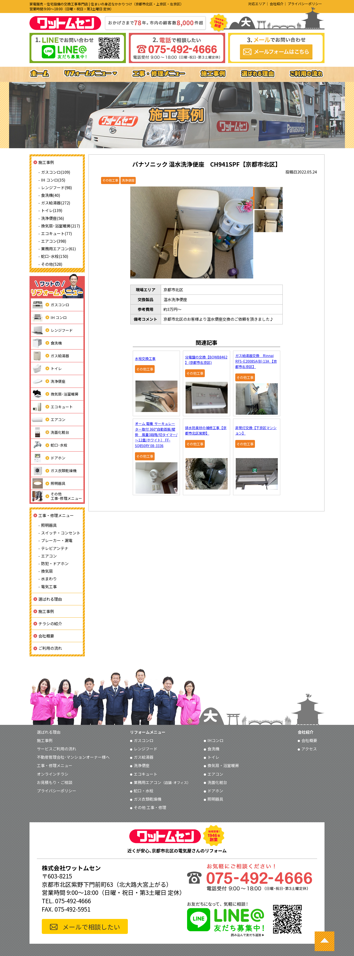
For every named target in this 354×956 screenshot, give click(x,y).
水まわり (49, 579)
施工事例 (46, 162)
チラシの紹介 (50, 623)
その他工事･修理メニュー (56, 496)
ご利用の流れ (50, 648)
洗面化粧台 (50, 432)
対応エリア (257, 3)
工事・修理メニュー (56, 515)
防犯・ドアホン (55, 563)
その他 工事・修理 (150, 807)
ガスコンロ (50, 305)
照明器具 (48, 483)
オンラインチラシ (52, 774)
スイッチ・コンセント (60, 533)
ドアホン (48, 458)
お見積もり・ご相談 (54, 782)
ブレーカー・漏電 (57, 540)
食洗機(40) (50, 195)
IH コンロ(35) (53, 180)
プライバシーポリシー (305, 3)
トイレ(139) (51, 210)
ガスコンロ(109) (55, 172)
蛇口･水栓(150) (54, 256)
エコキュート (52, 407)
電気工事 (49, 586)
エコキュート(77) (56, 233)
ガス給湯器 (50, 356)
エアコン (48, 419)
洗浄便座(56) (52, 218)
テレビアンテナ (54, 548)
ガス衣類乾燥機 (53, 471)
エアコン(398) (53, 241)
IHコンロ (215, 740)
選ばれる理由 (50, 599)
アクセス (309, 749)
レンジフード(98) (56, 187)
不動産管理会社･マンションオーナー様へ (73, 757)
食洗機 (46, 343)
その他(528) (51, 264)
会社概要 (46, 636)
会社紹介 (276, 3)
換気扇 (47, 571)
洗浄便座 (48, 381)
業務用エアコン (162, 782)
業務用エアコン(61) (58, 249)
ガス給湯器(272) (55, 203)
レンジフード (52, 330)
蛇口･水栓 (49, 445)
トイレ (46, 368)
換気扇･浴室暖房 (54, 394)
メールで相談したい (91, 926)
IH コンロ (49, 317)
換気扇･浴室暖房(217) (60, 226)
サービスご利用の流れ (56, 749)
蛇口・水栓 (143, 791)
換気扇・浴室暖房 (223, 765)
